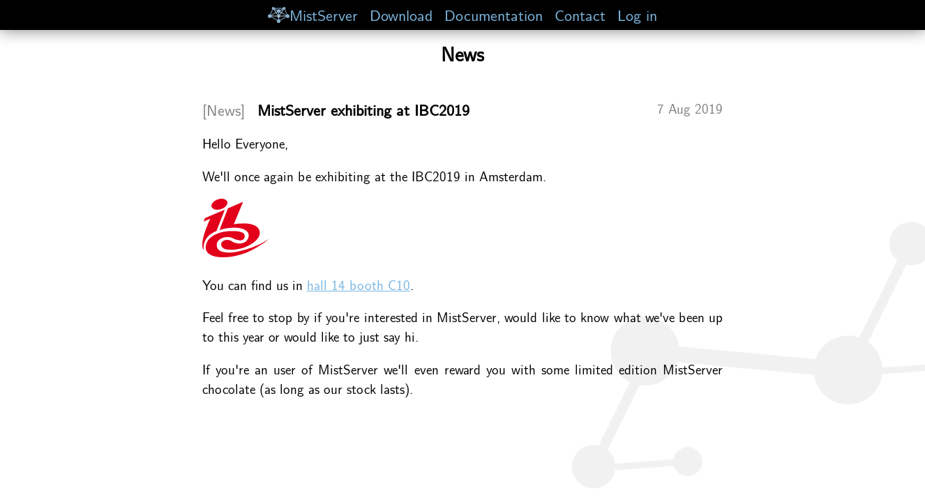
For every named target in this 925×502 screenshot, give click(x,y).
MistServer (312, 14)
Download (401, 14)
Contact (580, 14)
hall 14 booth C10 (358, 284)
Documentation (493, 14)
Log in (637, 14)
